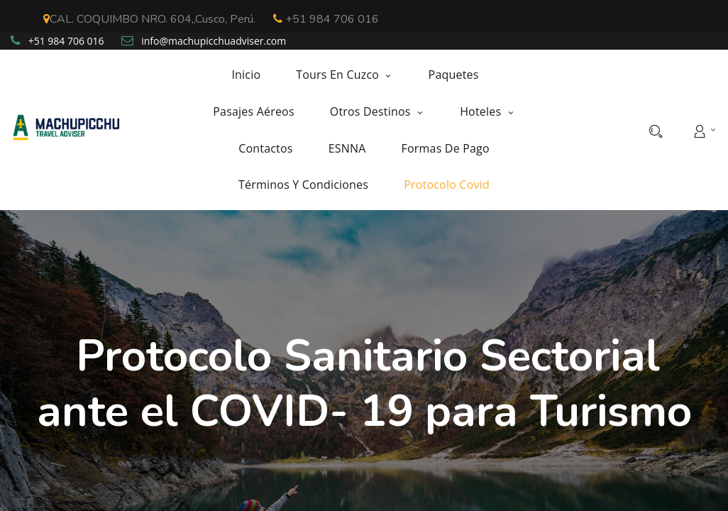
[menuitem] (254, 75)
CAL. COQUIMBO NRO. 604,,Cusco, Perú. (149, 19)
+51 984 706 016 (326, 19)
